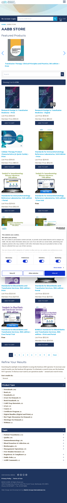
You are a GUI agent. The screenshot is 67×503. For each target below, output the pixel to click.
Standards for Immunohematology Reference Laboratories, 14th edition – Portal (16, 198)
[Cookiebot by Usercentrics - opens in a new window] (57, 228)
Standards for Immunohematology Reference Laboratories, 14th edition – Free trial (50, 198)
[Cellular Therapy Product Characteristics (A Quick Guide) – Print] (12, 139)
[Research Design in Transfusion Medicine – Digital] (46, 98)
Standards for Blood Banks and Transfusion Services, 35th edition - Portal (49, 288)
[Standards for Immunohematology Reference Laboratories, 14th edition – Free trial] (46, 183)
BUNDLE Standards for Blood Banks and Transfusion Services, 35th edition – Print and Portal (50, 332)
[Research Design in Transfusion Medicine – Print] (12, 98)
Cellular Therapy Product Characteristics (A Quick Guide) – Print (15, 154)
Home (3, 24)
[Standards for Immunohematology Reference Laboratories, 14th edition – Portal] (12, 183)
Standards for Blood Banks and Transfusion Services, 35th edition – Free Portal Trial (16, 332)
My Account (6, 19)
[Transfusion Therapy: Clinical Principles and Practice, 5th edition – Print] (33, 50)
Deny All (12, 273)
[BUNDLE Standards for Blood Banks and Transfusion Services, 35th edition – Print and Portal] (46, 317)
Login (13, 19)
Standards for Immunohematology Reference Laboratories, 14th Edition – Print (50, 154)
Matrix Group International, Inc (34, 490)
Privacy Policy (6, 478)
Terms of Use (17, 478)
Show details (58, 267)
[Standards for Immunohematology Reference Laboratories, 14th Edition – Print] (46, 139)
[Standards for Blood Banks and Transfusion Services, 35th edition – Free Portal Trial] (12, 317)
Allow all (54, 273)
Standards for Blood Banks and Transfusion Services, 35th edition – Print (16, 288)
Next (55, 355)
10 (49, 355)
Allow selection (33, 273)
